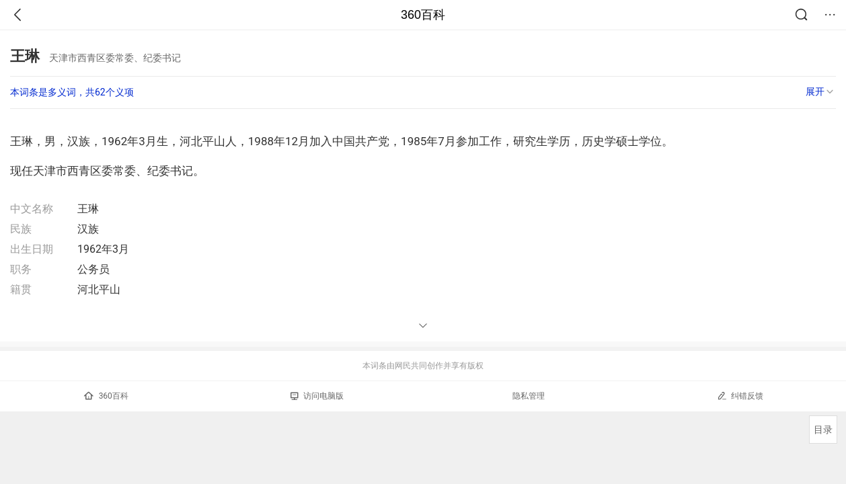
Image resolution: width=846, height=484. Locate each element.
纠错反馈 (740, 396)
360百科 (423, 15)
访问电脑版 (317, 396)
